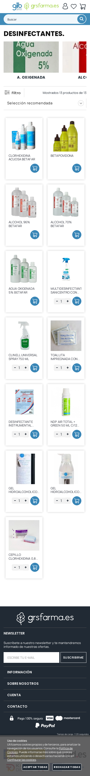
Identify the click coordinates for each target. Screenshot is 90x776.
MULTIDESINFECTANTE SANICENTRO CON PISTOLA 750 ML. (67, 292)
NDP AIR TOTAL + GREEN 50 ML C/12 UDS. (64, 425)
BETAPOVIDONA (62, 155)
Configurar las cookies (21, 760)
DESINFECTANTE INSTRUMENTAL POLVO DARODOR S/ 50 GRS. (23, 427)
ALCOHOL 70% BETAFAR (61, 224)
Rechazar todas (67, 767)
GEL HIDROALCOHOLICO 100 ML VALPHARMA (65, 492)
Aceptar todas (35, 767)
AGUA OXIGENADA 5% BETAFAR (22, 290)
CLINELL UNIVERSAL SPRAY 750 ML (23, 357)
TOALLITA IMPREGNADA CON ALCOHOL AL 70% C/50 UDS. (64, 360)
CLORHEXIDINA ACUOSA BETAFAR (22, 157)
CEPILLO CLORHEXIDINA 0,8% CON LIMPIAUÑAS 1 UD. (24, 560)
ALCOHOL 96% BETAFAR (19, 224)
